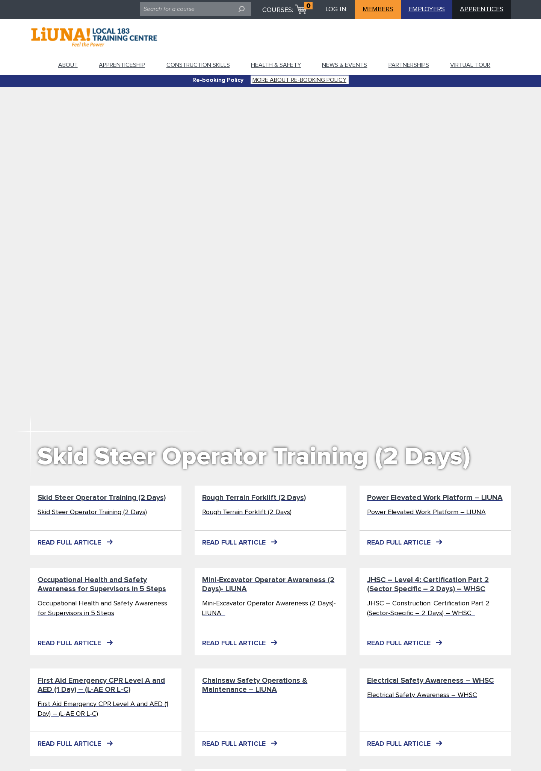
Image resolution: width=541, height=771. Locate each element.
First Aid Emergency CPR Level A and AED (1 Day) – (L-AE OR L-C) (101, 685)
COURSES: (277, 10)
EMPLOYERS (426, 9)
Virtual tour (470, 65)
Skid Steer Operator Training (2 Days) (254, 456)
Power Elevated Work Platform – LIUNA (435, 497)
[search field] (195, 9)
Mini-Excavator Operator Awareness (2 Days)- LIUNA (268, 584)
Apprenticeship (122, 65)
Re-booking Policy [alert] (217, 80)
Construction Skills (198, 65)
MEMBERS (378, 9)
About (68, 65)
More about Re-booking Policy (299, 80)
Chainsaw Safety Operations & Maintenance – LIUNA (254, 685)
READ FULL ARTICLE (69, 543)
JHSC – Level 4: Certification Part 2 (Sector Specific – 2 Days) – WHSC (428, 584)
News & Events (344, 65)
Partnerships (408, 65)
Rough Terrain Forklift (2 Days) (254, 497)
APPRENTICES (481, 9)
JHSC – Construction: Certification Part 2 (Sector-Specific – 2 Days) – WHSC (428, 608)
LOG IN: (337, 9)
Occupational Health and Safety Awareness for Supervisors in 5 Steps (102, 584)
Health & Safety (276, 65)
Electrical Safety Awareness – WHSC (430, 680)
